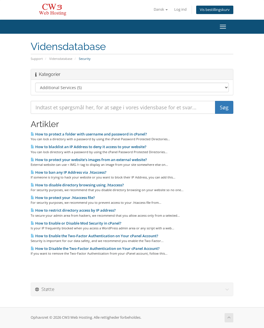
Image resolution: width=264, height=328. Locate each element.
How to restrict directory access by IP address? (73, 210)
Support (37, 58)
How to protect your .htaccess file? (63, 197)
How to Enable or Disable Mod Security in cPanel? (76, 223)
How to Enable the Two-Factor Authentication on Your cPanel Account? (94, 235)
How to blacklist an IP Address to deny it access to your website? (88, 146)
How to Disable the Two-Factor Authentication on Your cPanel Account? (95, 248)
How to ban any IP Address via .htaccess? (68, 172)
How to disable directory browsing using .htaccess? (77, 184)
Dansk (161, 9)
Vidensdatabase (60, 58)
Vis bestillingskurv (215, 9)
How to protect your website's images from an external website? (89, 159)
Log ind (180, 9)
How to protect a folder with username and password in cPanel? (89, 134)
